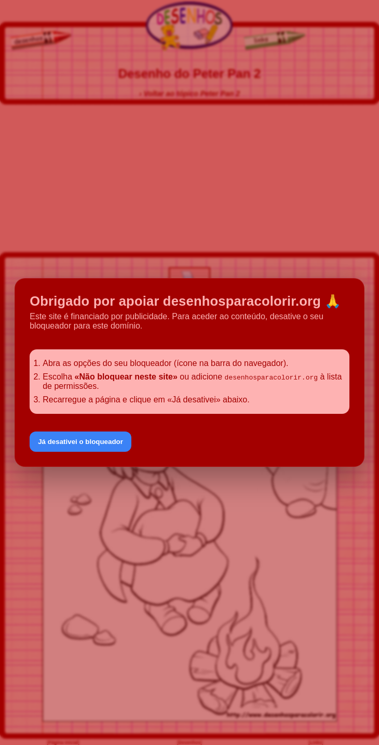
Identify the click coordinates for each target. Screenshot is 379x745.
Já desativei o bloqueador (80, 442)
